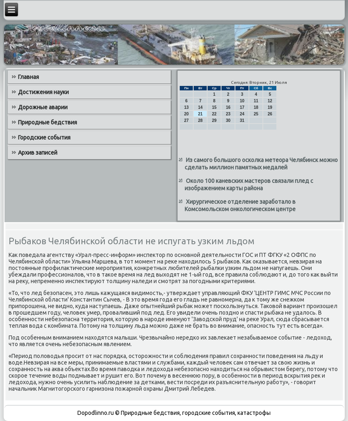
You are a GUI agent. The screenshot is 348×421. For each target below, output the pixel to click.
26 (270, 114)
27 (186, 120)
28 (200, 120)
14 (200, 107)
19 (270, 107)
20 (186, 114)
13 (186, 107)
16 (228, 107)
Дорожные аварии (43, 107)
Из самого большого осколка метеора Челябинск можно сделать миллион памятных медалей (261, 164)
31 (242, 120)
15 (214, 107)
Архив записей (37, 152)
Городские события (44, 137)
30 (228, 120)
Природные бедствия (47, 122)
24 (242, 114)
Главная (28, 77)
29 (214, 120)
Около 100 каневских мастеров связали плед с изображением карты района (249, 184)
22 (214, 114)
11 (256, 101)
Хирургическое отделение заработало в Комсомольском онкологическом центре (240, 205)
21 (200, 114)
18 (256, 107)
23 (228, 114)
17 (242, 107)
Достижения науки (43, 92)
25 (256, 114)
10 (242, 101)
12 (270, 101)
